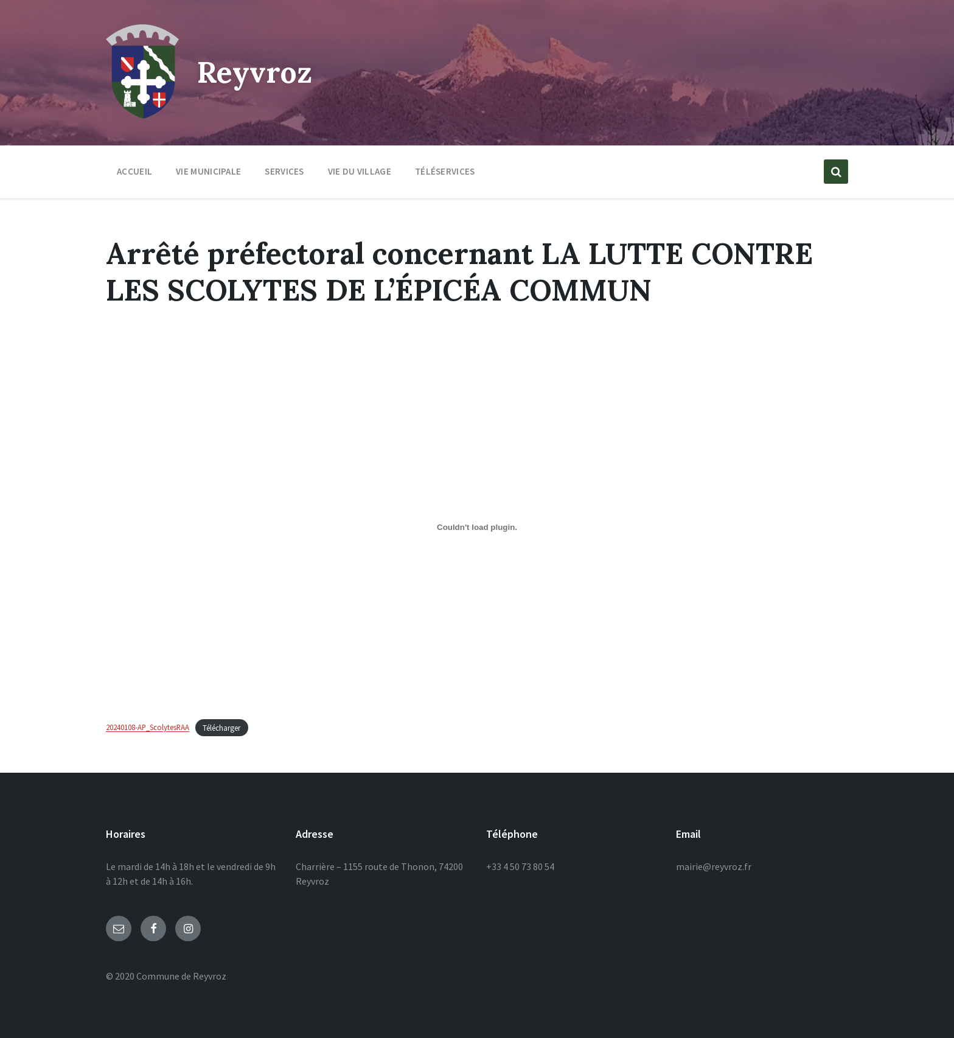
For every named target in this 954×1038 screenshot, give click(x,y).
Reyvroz (254, 72)
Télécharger (221, 728)
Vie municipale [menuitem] (208, 171)
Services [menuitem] (284, 171)
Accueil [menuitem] (134, 171)
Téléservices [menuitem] (445, 171)
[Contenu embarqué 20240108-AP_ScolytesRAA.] (477, 527)
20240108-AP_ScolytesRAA (147, 728)
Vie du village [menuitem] (359, 171)
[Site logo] (142, 115)
